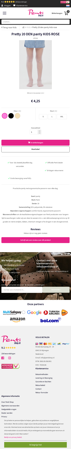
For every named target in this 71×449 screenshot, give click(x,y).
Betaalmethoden (42, 374)
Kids (28, 27)
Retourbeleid (40, 385)
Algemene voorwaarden (10, 405)
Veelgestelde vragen (8, 409)
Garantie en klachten (43, 381)
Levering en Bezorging (44, 378)
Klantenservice (20, 5)
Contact (38, 389)
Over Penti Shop (7, 402)
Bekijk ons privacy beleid (13, 437)
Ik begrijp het (35, 444)
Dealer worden (6, 413)
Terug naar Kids (8, 27)
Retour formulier (42, 392)
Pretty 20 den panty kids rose (44, 27)
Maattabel (35, 149)
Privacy (4, 416)
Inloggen (6, 5)
